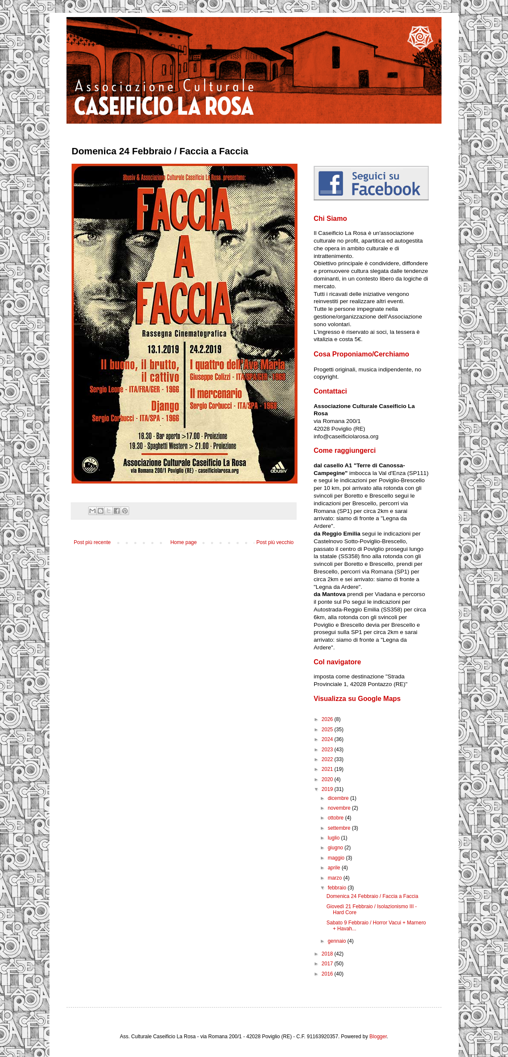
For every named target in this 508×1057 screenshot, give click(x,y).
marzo (335, 878)
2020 (328, 779)
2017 (328, 964)
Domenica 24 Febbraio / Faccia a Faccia (372, 896)
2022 (328, 759)
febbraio (338, 888)
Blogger (378, 1037)
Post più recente (92, 542)
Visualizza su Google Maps (357, 698)
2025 (328, 730)
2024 (328, 739)
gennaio (337, 941)
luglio (334, 838)
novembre (340, 808)
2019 (328, 789)
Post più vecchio (275, 542)
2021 (328, 769)
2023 (328, 750)
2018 (328, 954)
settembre (340, 828)
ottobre (336, 818)
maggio (337, 858)
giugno (336, 848)
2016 (328, 974)
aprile (335, 868)
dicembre (339, 798)
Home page (183, 542)
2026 (328, 719)
